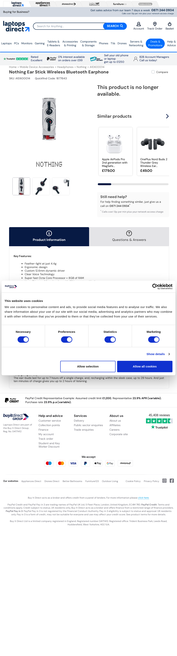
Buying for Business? (16, 12)
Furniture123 (92, 481)
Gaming (40, 43)
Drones (122, 43)
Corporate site (118, 434)
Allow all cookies (145, 366)
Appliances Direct (31, 481)
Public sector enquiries (88, 425)
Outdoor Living (110, 481)
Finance (43, 429)
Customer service (50, 420)
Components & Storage (88, 43)
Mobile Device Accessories (37, 67)
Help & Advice (171, 43)
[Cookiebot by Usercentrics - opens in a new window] (155, 287)
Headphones (65, 67)
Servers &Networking (136, 43)
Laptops (6, 43)
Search (115, 26)
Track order (46, 438)
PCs (16, 43)
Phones (103, 43)
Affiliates (115, 425)
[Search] (80, 26)
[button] (168, 116)
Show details (156, 354)
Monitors (26, 43)
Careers (114, 429)
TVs (113, 43)
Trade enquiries (84, 429)
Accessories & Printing (70, 43)
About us (115, 420)
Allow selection (88, 366)
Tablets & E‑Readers (53, 43)
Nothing (82, 67)
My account (46, 434)
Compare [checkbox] (162, 72)
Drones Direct (51, 481)
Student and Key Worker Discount (49, 444)
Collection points (49, 425)
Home (13, 67)
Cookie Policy (133, 481)
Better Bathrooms (72, 481)
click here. (143, 497)
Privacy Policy (151, 481)
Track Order (154, 26)
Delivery (79, 420)
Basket (170, 26)
